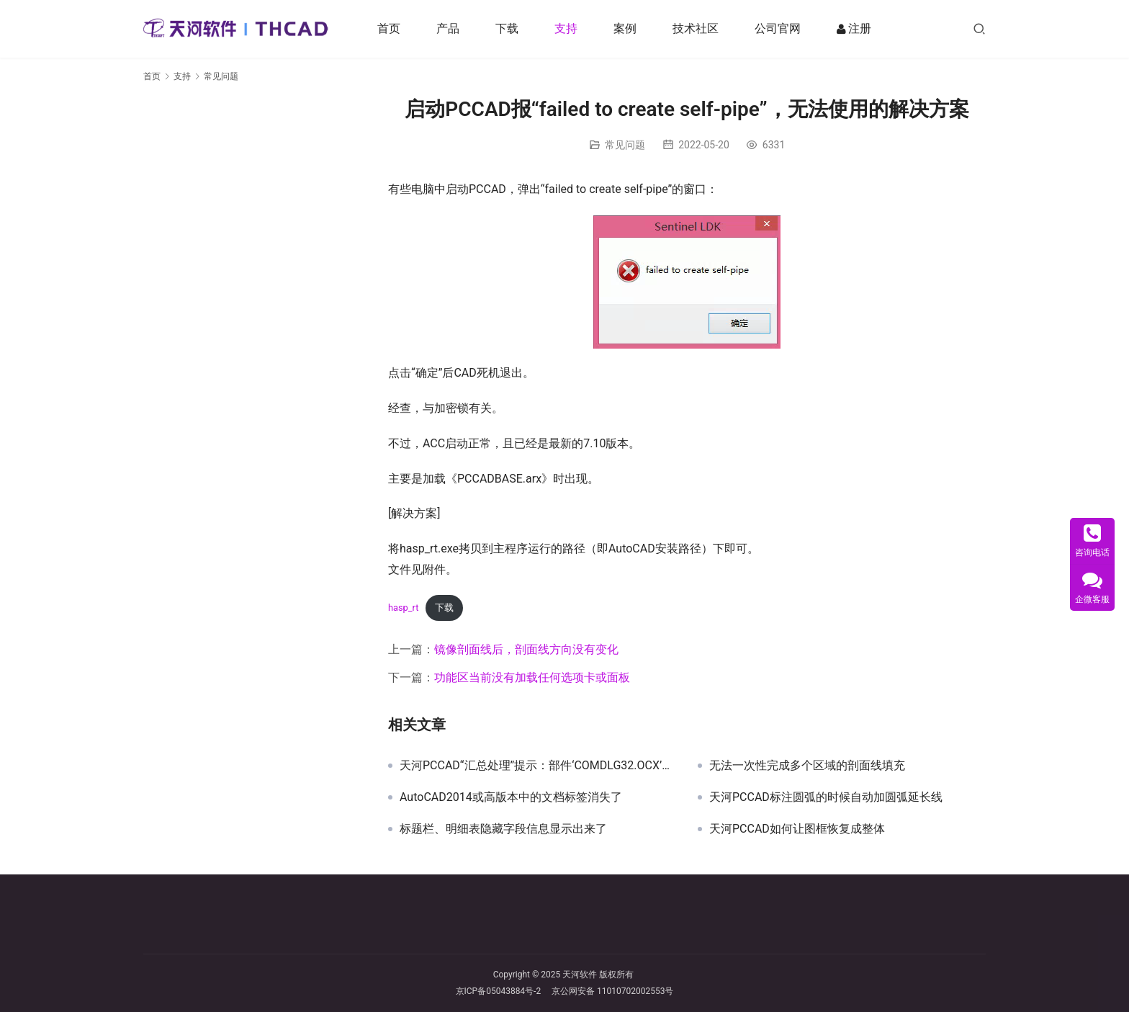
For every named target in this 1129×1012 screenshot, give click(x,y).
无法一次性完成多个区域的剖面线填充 (807, 765)
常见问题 (625, 145)
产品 (448, 28)
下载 (507, 28)
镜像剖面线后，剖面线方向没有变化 (526, 649)
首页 (389, 28)
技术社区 (696, 28)
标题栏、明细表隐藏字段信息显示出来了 (503, 829)
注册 (854, 28)
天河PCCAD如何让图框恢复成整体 (797, 829)
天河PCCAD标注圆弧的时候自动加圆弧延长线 (826, 797)
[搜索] (979, 28)
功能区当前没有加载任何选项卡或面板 (532, 677)
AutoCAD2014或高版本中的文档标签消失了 (511, 797)
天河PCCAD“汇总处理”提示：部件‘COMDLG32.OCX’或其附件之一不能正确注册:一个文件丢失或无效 (538, 765)
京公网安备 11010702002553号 (612, 991)
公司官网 (778, 28)
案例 (625, 28)
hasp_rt (403, 607)
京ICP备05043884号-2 (504, 991)
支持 (566, 28)
